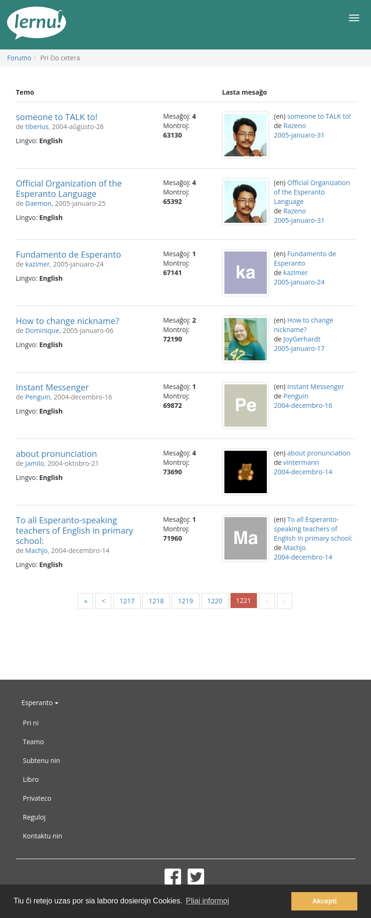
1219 (185, 600)
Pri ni (31, 722)
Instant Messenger (52, 387)
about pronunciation (56, 453)
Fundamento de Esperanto (68, 254)
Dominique (42, 330)
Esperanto (40, 702)
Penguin (37, 396)
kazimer (37, 264)
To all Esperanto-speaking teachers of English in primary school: (74, 530)
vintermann (301, 462)
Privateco (37, 798)
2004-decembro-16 (303, 405)
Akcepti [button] (324, 901)
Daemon (38, 203)
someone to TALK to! (57, 116)
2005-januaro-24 (299, 281)
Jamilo (34, 463)
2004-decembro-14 (303, 471)
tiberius (37, 126)
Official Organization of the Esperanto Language (69, 188)
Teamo (33, 741)
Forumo (19, 57)
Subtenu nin (41, 760)
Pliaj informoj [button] (207, 901)
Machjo (36, 550)
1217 (126, 600)
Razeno (294, 125)
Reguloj (34, 816)
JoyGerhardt (302, 338)
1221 (243, 600)
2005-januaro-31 (299, 134)
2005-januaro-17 (299, 348)
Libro (31, 779)
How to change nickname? (67, 320)
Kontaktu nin (43, 835)
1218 (156, 600)
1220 (215, 600)
